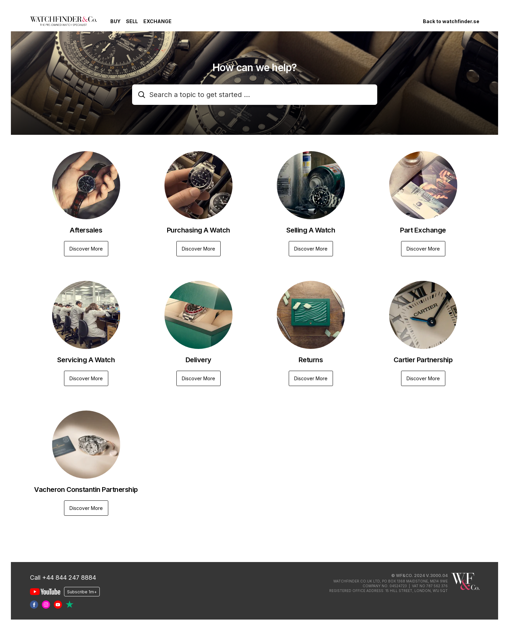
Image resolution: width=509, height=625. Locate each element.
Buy (115, 21)
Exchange (157, 21)
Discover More (86, 249)
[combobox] (254, 94)
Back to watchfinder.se (451, 21)
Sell (132, 21)
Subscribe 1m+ (82, 591)
